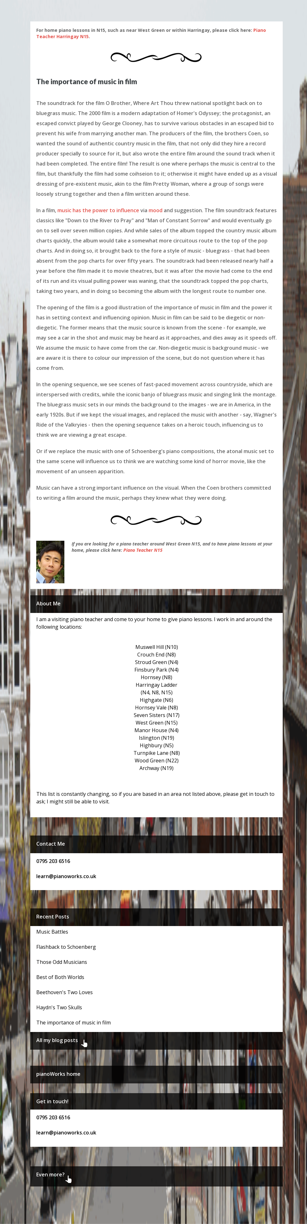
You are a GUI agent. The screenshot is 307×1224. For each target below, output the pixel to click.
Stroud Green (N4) (156, 662)
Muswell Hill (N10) (156, 647)
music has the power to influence (98, 210)
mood (155, 210)
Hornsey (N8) (156, 677)
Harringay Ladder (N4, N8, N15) (156, 688)
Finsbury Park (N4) (156, 669)
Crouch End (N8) (156, 654)
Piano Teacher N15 (142, 550)
